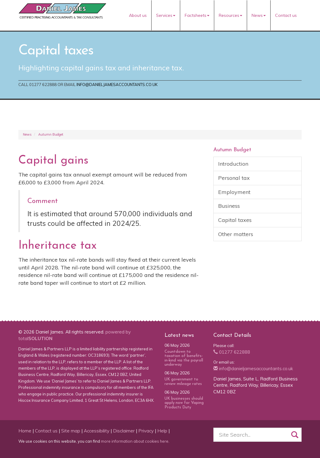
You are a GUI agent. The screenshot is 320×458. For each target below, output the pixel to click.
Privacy (146, 431)
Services (165, 15)
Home (24, 431)
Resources (230, 15)
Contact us (286, 15)
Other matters (235, 234)
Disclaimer (124, 431)
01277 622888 (231, 352)
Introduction (233, 163)
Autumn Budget (50, 134)
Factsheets (197, 15)
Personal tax (234, 177)
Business (229, 205)
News (259, 15)
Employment (234, 192)
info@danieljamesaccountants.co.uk (117, 84)
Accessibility (96, 431)
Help (162, 431)
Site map (70, 431)
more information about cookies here (134, 441)
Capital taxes (235, 220)
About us (138, 15)
